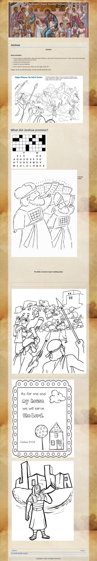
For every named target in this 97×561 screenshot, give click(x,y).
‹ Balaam (14, 550)
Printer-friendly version (21, 553)
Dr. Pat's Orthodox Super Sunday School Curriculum (48, 4)
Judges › (83, 550)
